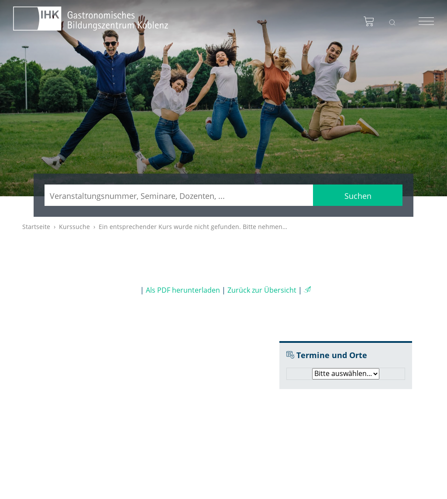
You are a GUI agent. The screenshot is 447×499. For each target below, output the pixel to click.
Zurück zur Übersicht (261, 290)
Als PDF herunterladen (183, 290)
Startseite (36, 226)
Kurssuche (74, 226)
